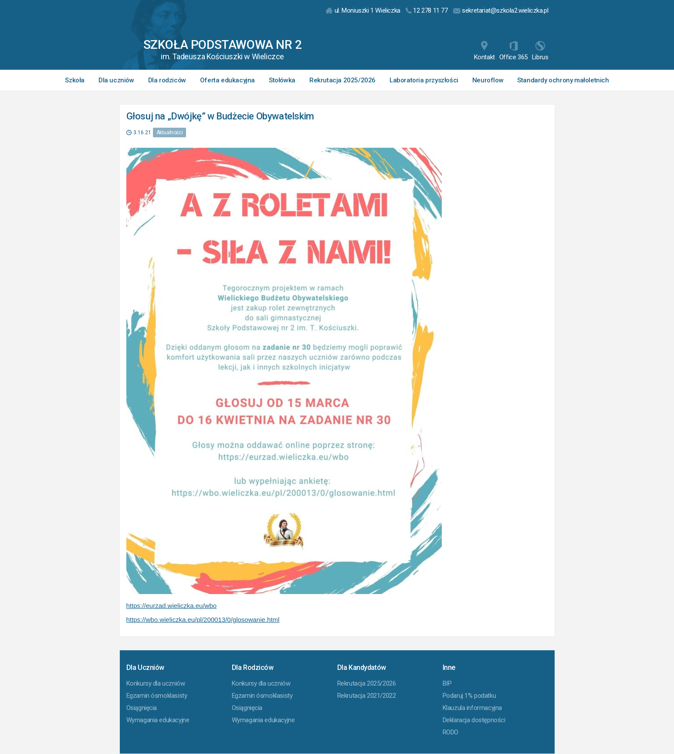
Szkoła (75, 80)
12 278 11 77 (427, 10)
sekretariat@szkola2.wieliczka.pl (501, 10)
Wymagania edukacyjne (158, 720)
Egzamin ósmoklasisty (156, 696)
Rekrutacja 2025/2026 (342, 80)
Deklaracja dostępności (474, 720)
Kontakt (484, 51)
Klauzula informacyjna (472, 708)
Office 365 (513, 51)
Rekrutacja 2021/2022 (366, 696)
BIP (447, 683)
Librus (540, 51)
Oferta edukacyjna (227, 80)
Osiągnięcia (141, 708)
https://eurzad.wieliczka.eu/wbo (171, 605)
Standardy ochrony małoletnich (563, 80)
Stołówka (282, 80)
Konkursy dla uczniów (155, 683)
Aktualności (169, 132)
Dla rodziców (167, 80)
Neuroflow (487, 80)
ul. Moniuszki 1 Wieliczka (362, 10)
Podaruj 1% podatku (469, 696)
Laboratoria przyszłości (423, 80)
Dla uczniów (116, 80)
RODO (450, 732)
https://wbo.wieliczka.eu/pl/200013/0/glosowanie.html (203, 619)
